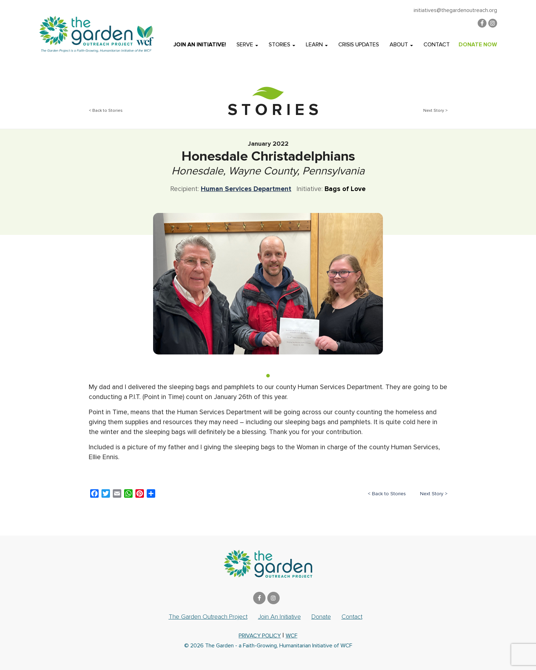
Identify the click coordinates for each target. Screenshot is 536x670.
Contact (437, 44)
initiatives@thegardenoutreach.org (455, 10)
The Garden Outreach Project (208, 616)
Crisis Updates (358, 44)
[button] (268, 375)
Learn (317, 44)
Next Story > (435, 110)
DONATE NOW (478, 44)
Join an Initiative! (200, 44)
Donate (321, 616)
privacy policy (260, 635)
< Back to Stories (106, 110)
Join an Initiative (279, 616)
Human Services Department (246, 189)
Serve (247, 44)
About (401, 44)
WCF (291, 635)
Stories (282, 44)
